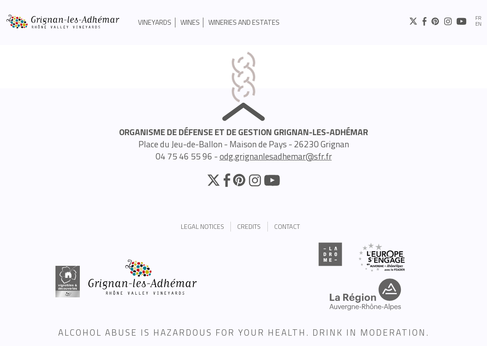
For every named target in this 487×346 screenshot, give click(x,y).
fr (478, 18)
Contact (287, 227)
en (478, 24)
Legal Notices (202, 227)
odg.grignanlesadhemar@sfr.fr (276, 156)
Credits (249, 227)
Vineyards (154, 22)
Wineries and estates (244, 22)
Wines (190, 22)
